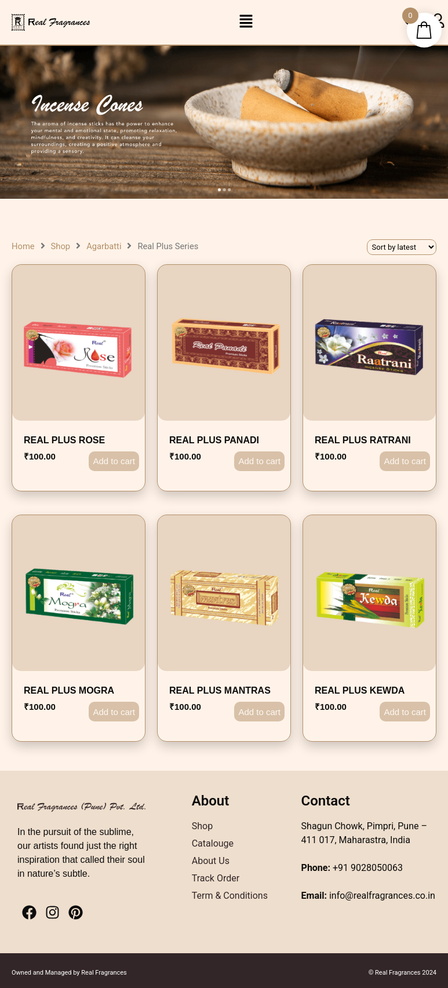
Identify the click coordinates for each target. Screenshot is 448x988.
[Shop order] (401, 247)
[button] (245, 22)
